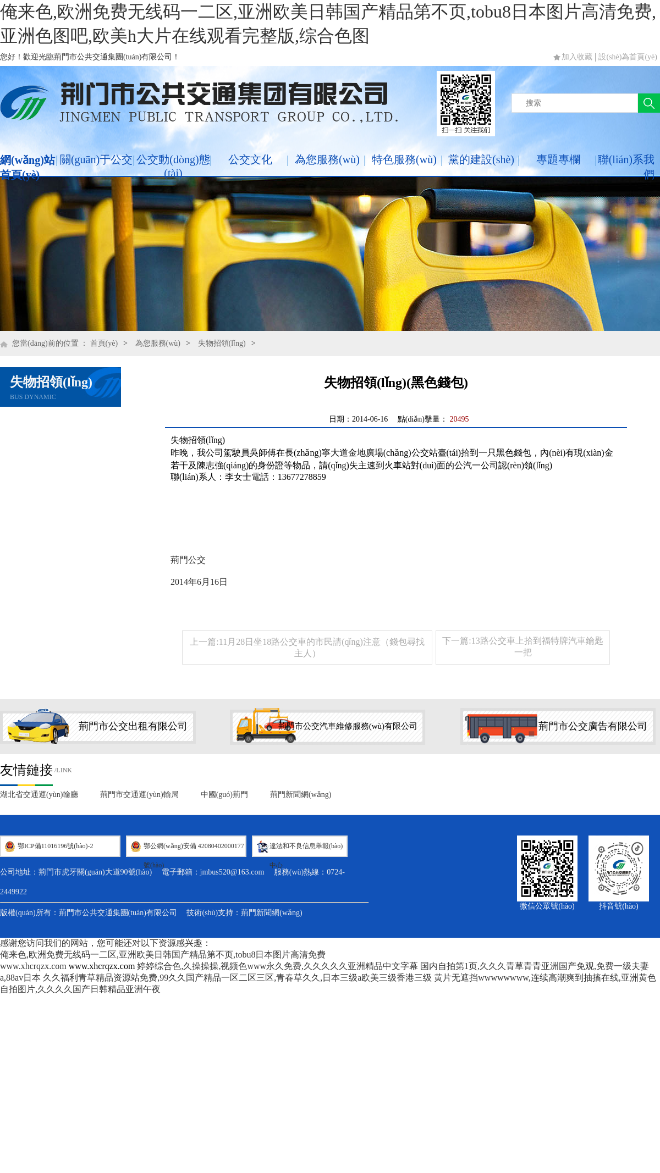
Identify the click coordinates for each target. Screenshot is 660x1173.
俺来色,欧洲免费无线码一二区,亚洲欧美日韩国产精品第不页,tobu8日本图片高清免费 (163, 954)
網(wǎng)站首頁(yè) (27, 167)
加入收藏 (577, 57)
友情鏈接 (26, 770)
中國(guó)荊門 (224, 794)
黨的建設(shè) (481, 159)
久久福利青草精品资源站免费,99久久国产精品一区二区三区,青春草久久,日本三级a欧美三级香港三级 (237, 977)
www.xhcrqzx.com (33, 966)
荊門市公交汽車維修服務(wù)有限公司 (347, 726)
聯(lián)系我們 (626, 166)
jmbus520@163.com (232, 872)
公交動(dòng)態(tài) (173, 166)
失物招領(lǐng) (222, 343)
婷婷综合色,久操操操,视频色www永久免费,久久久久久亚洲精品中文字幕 (277, 966)
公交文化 (250, 159)
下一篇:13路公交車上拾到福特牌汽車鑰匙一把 (522, 646)
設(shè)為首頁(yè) (627, 57)
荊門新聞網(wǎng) (300, 794)
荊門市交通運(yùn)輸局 (139, 794)
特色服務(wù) (404, 159)
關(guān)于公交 (96, 159)
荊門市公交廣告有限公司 (592, 726)
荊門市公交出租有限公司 (133, 726)
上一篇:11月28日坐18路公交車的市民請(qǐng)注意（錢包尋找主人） (307, 647)
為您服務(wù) (327, 159)
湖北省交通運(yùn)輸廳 (39, 794)
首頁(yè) (104, 343)
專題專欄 (558, 159)
